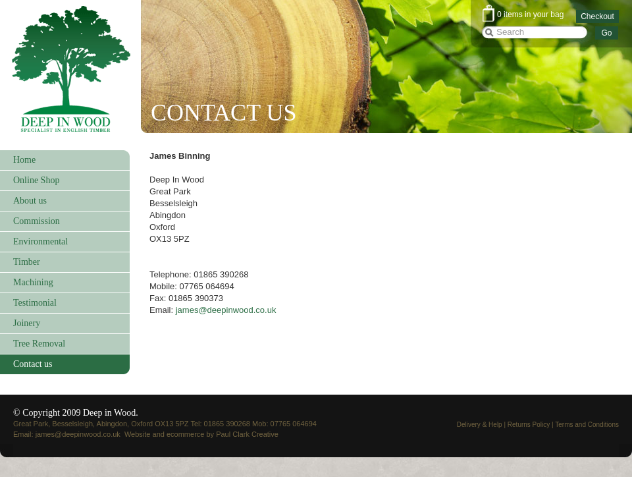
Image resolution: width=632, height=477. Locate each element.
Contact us (33, 364)
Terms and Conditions (587, 424)
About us (30, 201)
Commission (36, 221)
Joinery (26, 323)
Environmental (40, 241)
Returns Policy (529, 424)
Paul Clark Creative (247, 434)
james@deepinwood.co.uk (226, 310)
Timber (26, 262)
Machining (33, 282)
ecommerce (185, 434)
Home (24, 160)
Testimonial (35, 303)
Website (137, 434)
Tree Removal (39, 344)
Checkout (597, 16)
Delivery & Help (479, 424)
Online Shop (36, 180)
